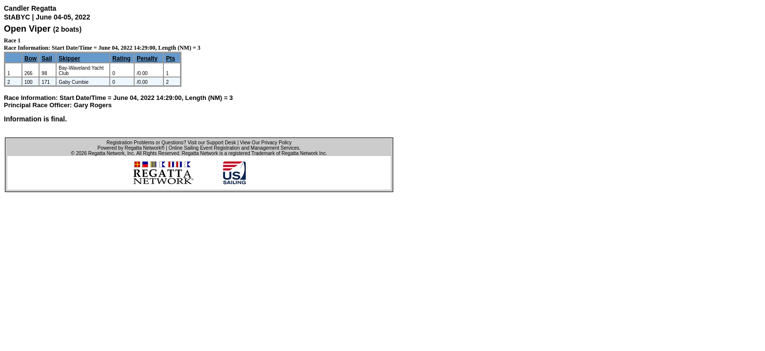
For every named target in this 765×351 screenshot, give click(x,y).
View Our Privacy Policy (266, 142)
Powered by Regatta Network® (131, 148)
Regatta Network (106, 153)
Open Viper (27, 29)
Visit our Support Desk (211, 142)
